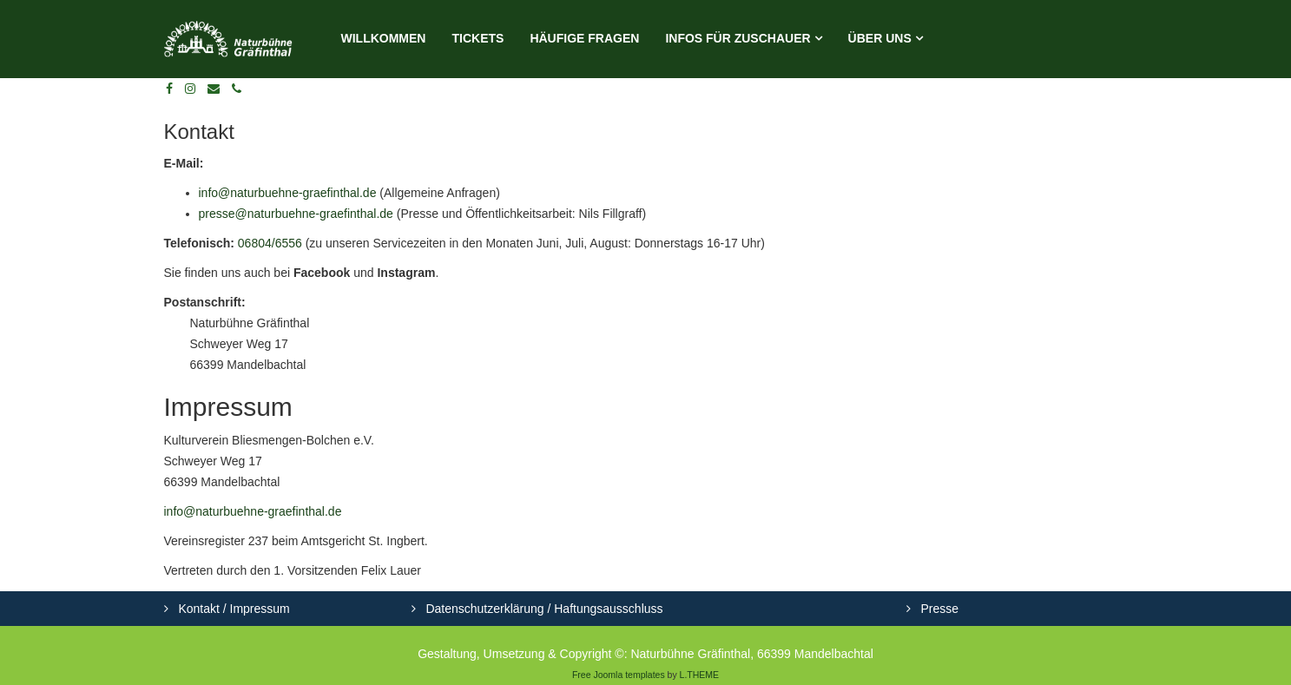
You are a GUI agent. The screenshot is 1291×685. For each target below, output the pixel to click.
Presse (938, 609)
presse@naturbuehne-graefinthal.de (296, 214)
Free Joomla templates (618, 674)
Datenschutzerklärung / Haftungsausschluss (543, 609)
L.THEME (700, 674)
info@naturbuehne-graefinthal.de (288, 193)
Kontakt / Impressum (232, 609)
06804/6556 (270, 243)
